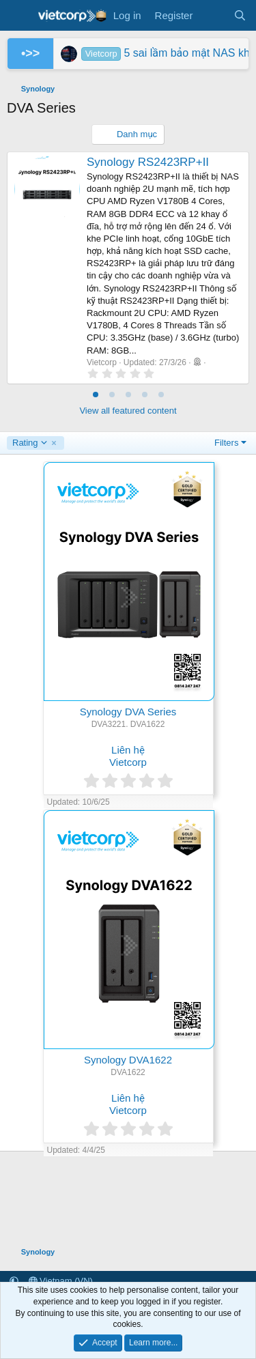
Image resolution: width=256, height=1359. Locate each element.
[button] (14, 1280)
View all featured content (127, 410)
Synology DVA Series (128, 711)
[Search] (240, 15)
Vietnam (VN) (61, 1281)
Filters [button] (226, 443)
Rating (30, 443)
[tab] (95, 394)
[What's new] (212, 15)
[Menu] (19, 15)
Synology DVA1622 (128, 1059)
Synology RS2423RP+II (148, 162)
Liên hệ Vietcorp (128, 756)
